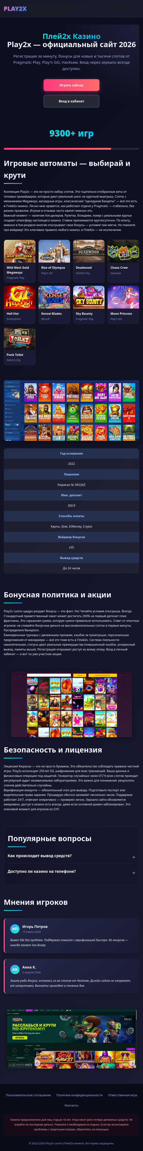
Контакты (71, 1105)
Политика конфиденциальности (79, 1095)
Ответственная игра (122, 1095)
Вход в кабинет (71, 101)
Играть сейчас (71, 85)
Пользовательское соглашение (28, 1095)
